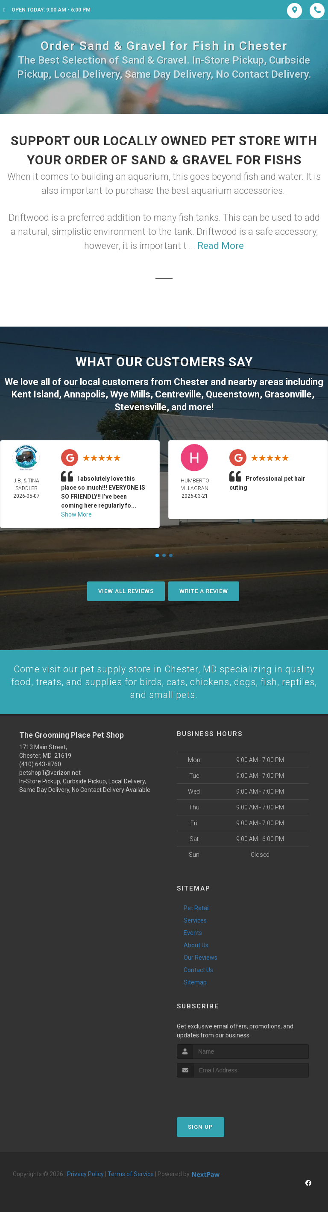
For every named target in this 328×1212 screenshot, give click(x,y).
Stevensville (140, 405)
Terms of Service (131, 1173)
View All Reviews (126, 590)
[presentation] (222, 1092)
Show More (76, 513)
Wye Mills (130, 393)
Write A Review (203, 590)
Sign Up (200, 1126)
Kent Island (35, 393)
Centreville (178, 393)
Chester (191, 381)
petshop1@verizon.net (50, 772)
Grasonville (288, 393)
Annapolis (84, 393)
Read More (220, 245)
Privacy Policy (85, 1173)
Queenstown (233, 393)
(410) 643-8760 (40, 763)
